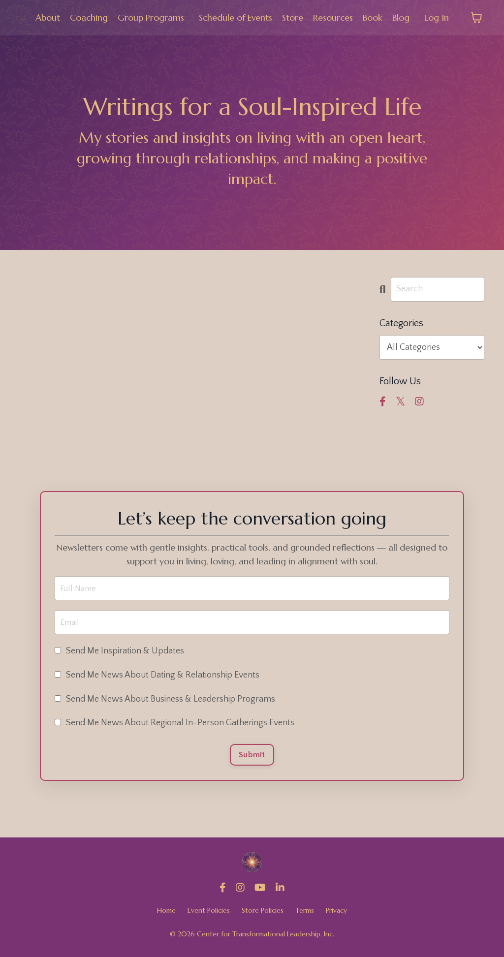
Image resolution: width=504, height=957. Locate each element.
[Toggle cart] (476, 18)
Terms (304, 913)
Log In (436, 17)
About (47, 17)
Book (372, 17)
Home (166, 913)
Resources (333, 17)
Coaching (88, 17)
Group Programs (150, 17)
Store (292, 17)
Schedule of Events (235, 17)
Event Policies (209, 913)
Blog (401, 17)
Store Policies (263, 913)
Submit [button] (252, 757)
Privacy (336, 913)
